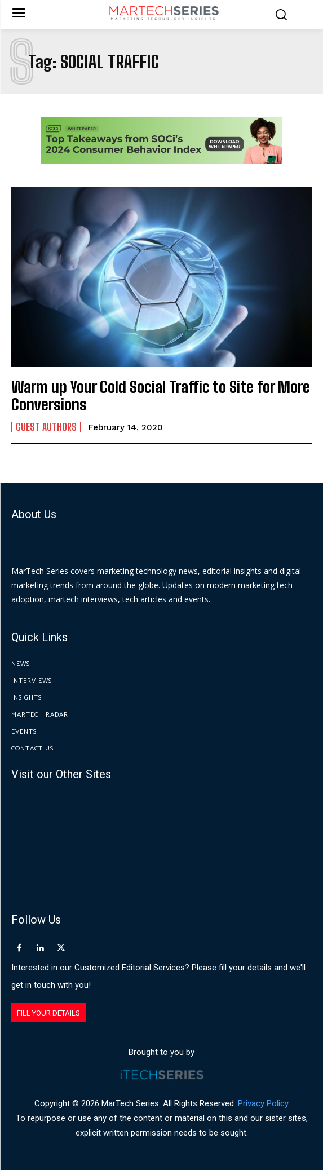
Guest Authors (46, 427)
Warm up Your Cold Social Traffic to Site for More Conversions (160, 395)
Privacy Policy (263, 1103)
